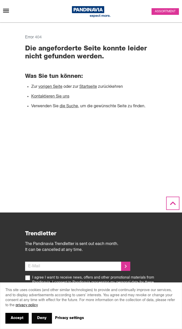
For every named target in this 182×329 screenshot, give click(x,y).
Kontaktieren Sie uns (50, 96)
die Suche (69, 106)
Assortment (165, 11)
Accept (17, 318)
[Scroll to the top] (172, 203)
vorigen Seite (50, 87)
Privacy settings (69, 318)
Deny (42, 318)
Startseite (88, 87)
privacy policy (27, 305)
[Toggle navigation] (6, 10)
